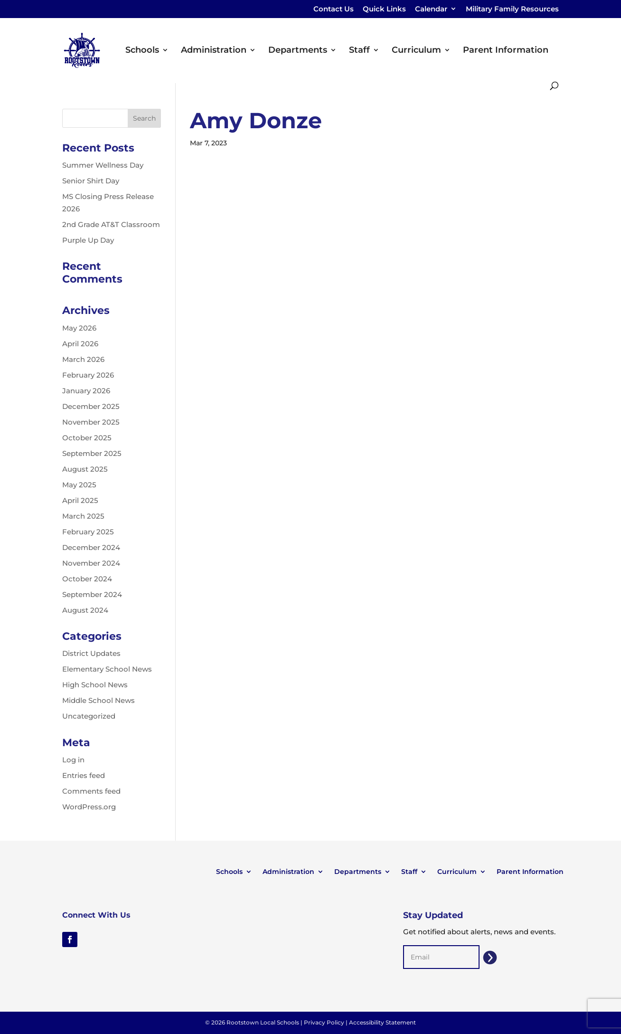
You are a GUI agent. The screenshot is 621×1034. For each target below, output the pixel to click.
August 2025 (85, 469)
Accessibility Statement (382, 1022)
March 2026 (83, 359)
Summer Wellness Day (102, 165)
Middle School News (98, 700)
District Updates (91, 653)
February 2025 (88, 531)
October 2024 (87, 578)
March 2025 (83, 516)
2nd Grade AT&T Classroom (111, 224)
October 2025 (87, 437)
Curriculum (416, 51)
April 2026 (80, 343)
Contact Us (333, 9)
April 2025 (80, 500)
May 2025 (79, 484)
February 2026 (88, 374)
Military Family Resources (512, 9)
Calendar (431, 9)
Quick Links (384, 9)
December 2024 (91, 547)
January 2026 (86, 390)
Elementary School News (107, 669)
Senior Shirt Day (90, 180)
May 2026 (79, 327)
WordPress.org (89, 806)
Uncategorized (88, 716)
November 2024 (91, 563)
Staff (359, 51)
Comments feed (91, 791)
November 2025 (91, 422)
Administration (213, 51)
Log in (73, 759)
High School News (95, 684)
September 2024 (92, 594)
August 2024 (85, 610)
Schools (142, 51)
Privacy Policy (324, 1022)
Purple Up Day (88, 240)
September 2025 (92, 453)
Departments (297, 51)
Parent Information (505, 51)
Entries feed (83, 775)
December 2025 (91, 406)
